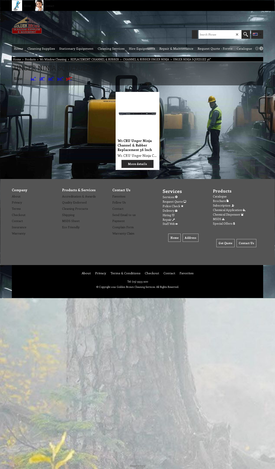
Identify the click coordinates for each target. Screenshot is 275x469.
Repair (169, 220)
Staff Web (170, 223)
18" (42, 78)
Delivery (170, 210)
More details (137, 164)
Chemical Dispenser (228, 214)
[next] (261, 48)
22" (51, 78)
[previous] (257, 48)
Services (170, 197)
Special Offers (224, 223)
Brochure (221, 201)
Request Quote (174, 201)
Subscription (224, 205)
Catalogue (220, 196)
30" (60, 78)
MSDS (219, 219)
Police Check (173, 206)
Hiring (168, 215)
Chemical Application (229, 210)
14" (33, 78)
